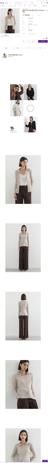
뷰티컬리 (10, 3)
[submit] (32, 3)
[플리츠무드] (26, 8)
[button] (23, 55)
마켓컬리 (6, 3)
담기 (33, 41)
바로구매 (42, 41)
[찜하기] (18, 36)
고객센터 (46, 0)
